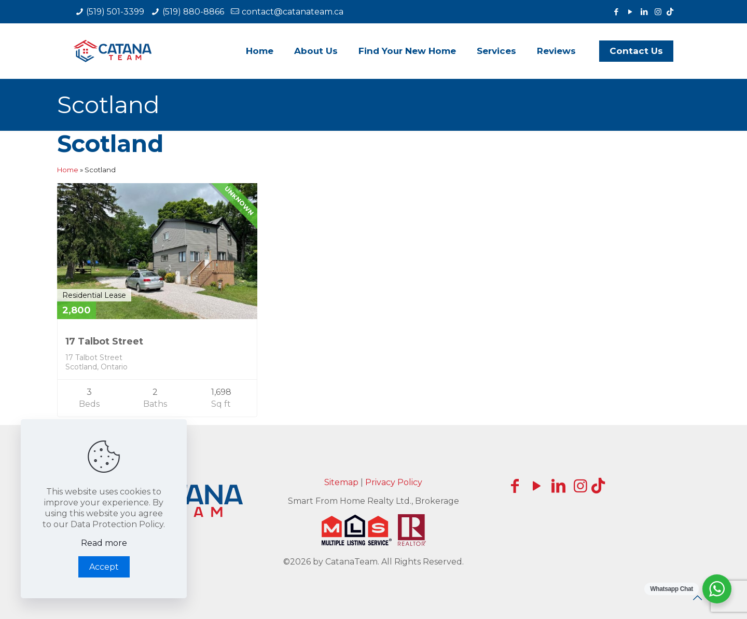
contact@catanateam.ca (292, 12)
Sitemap (341, 482)
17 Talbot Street (104, 341)
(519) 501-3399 (115, 12)
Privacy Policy (393, 482)
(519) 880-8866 (193, 12)
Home (67, 170)
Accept (104, 567)
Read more (104, 543)
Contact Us (636, 51)
